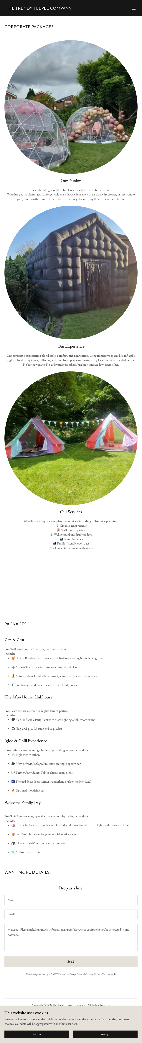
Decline (37, 1034)
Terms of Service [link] (102, 974)
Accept (105, 1034)
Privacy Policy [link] (83, 974)
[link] (39, 9)
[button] (134, 8)
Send (71, 962)
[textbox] (71, 900)
